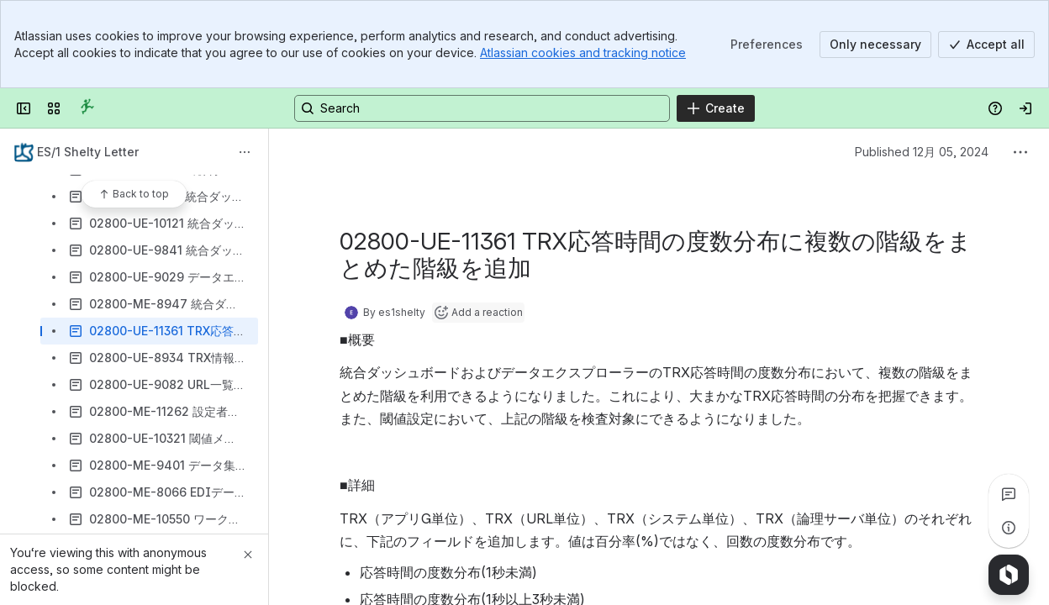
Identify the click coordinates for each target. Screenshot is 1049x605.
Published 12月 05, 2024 (921, 152)
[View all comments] (1008, 494)
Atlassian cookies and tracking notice (583, 52)
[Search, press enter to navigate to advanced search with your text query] (482, 108)
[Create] (716, 108)
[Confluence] (87, 108)
